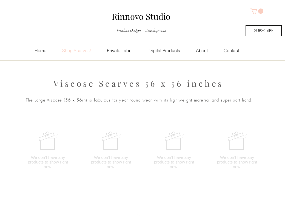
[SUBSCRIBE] (264, 30)
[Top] (139, 204)
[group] (142, 150)
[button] (256, 11)
